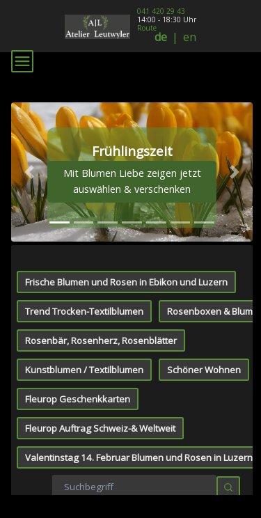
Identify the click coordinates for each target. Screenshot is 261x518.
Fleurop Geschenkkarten (77, 256)
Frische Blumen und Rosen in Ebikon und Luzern (126, 139)
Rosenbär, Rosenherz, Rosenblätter (101, 197)
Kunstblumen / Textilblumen (84, 227)
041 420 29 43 (161, 11)
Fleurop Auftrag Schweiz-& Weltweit (100, 285)
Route (147, 28)
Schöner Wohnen (204, 227)
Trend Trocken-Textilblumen (84, 168)
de (161, 37)
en (189, 37)
